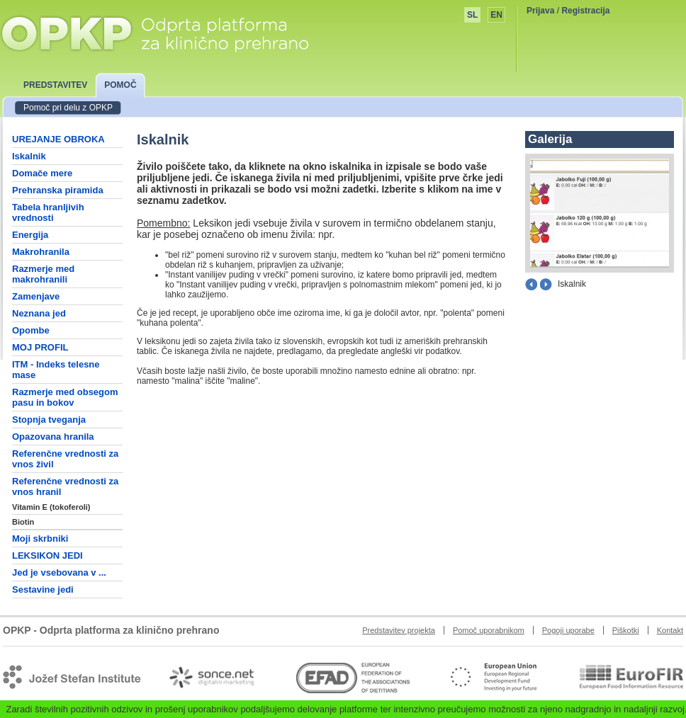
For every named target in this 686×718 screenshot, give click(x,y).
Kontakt (670, 630)
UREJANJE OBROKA (58, 139)
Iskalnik (29, 156)
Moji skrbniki (40, 538)
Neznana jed (39, 313)
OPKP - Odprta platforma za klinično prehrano (154, 33)
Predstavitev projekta (398, 630)
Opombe (31, 330)
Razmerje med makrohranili (43, 274)
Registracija (585, 11)
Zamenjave (36, 296)
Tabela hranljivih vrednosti (48, 212)
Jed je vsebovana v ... (59, 572)
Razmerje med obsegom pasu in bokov (65, 397)
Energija (30, 234)
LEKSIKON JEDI (47, 555)
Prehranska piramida (57, 190)
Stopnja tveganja (49, 419)
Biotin (23, 522)
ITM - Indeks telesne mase (56, 369)
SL (472, 15)
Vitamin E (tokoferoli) (51, 507)
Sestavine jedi (43, 589)
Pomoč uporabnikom (488, 630)
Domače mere (42, 173)
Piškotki (625, 630)
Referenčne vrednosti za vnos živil (65, 458)
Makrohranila (40, 251)
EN (496, 15)
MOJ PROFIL (40, 347)
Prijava (540, 11)
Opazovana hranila (53, 436)
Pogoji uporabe (568, 630)
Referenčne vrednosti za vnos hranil (65, 486)
